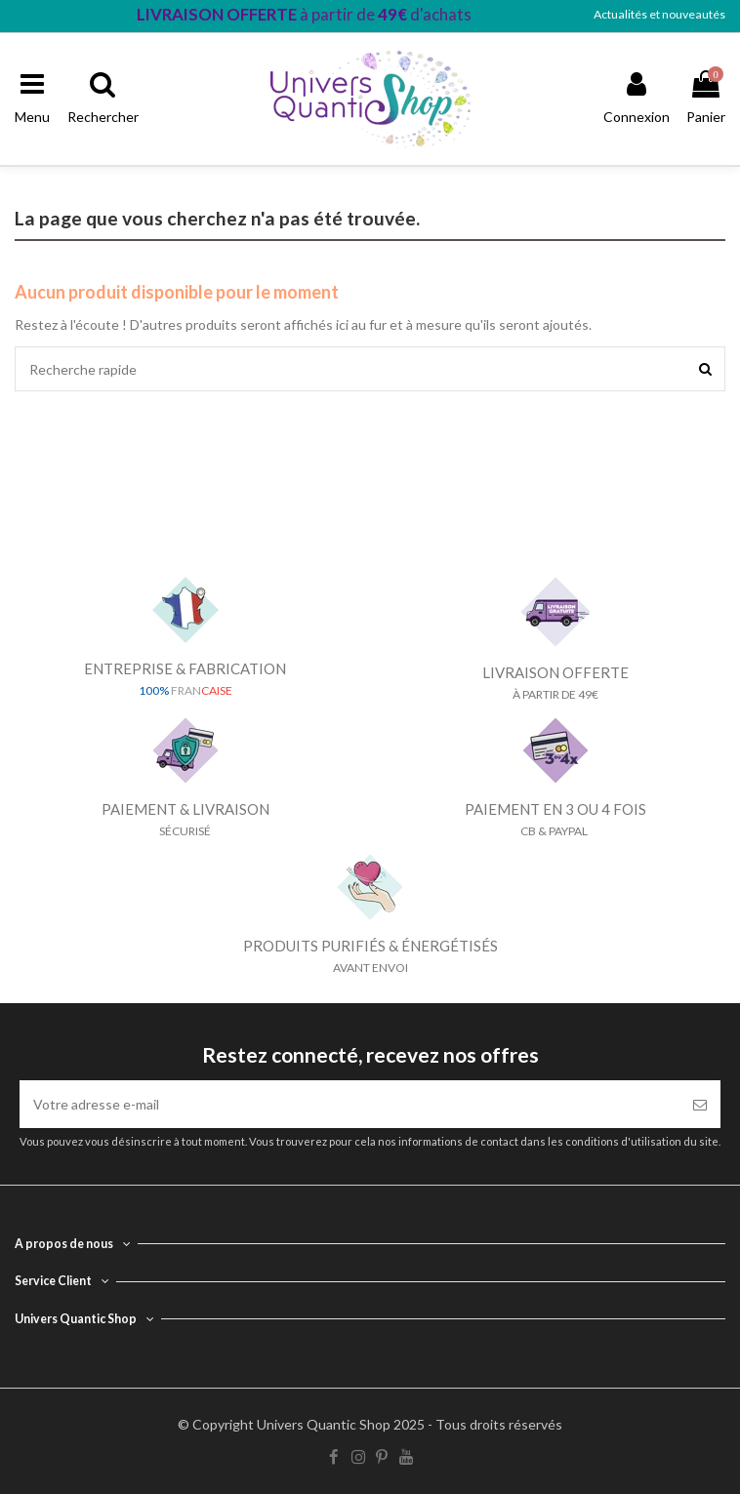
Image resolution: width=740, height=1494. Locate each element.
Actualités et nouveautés (659, 14)
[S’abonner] (699, 1104)
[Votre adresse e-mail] (349, 1104)
